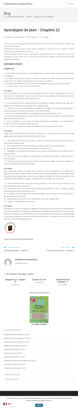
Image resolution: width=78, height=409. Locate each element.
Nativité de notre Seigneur (12, 346)
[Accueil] (4, 17)
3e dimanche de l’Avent (11, 357)
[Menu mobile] (71, 4)
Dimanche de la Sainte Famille (13, 334)
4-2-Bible (45, 37)
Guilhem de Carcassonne (15, 37)
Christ (25, 239)
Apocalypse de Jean (17, 239)
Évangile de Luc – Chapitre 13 (15, 280)
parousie (30, 239)
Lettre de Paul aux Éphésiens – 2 (63, 280)
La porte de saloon (9, 353)
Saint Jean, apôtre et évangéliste (14, 338)
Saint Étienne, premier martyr (13, 342)
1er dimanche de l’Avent (11, 368)
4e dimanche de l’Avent (11, 349)
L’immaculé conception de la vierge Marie (16, 360)
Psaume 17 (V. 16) (39, 279)
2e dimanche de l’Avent (11, 364)
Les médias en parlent (39, 324)
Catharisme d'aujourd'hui (18, 3)
